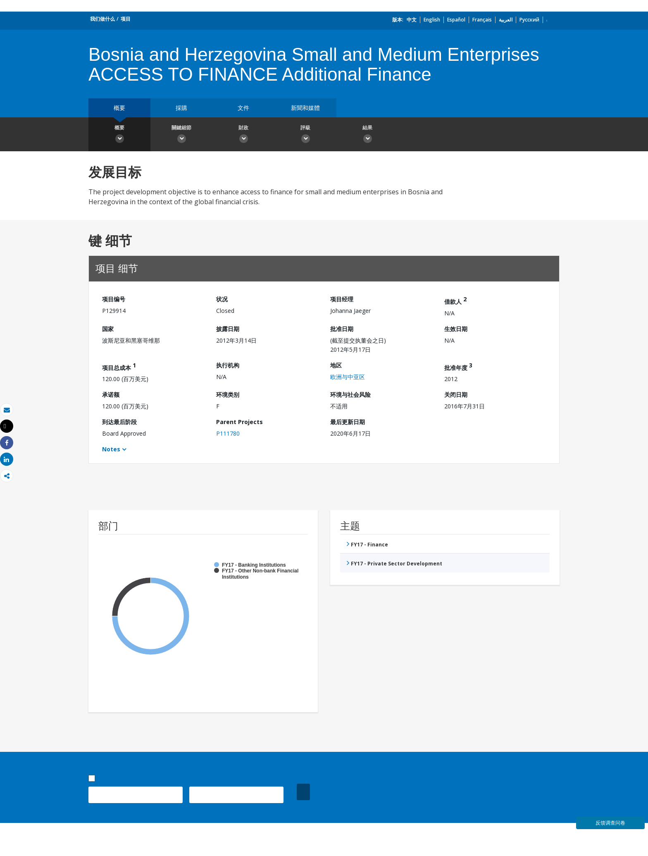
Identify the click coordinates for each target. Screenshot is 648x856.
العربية (505, 19)
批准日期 (341, 329)
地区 (336, 365)
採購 (181, 108)
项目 (126, 18)
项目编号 (113, 299)
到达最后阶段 (119, 422)
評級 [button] (305, 135)
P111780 (228, 433)
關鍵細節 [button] (181, 135)
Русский (529, 19)
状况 (222, 299)
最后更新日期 (347, 422)
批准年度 (458, 366)
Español (456, 19)
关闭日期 (455, 394)
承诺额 (110, 394)
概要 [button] (119, 135)
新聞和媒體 (305, 108)
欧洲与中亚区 (347, 377)
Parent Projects (239, 422)
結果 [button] (367, 135)
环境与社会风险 (350, 394)
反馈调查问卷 (610, 822)
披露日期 (227, 329)
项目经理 (341, 299)
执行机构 (227, 365)
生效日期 (455, 329)
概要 (119, 108)
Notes (111, 449)
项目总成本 (119, 366)
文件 (243, 108)
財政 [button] (243, 135)
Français (482, 19)
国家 (108, 329)
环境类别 (227, 394)
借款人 (455, 300)
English (432, 19)
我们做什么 (102, 18)
